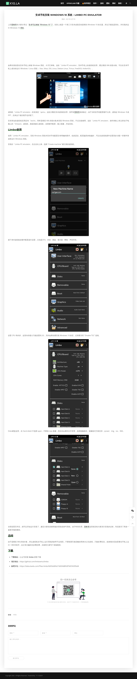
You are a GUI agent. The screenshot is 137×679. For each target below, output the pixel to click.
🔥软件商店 (86, 3)
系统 (22, 28)
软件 (95, 3)
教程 (119, 3)
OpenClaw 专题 (73, 3)
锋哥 (61, 602)
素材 (113, 3)
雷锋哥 (14, 24)
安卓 (63, 19)
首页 (62, 3)
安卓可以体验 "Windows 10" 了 (41, 24)
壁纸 (107, 3)
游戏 (101, 3)
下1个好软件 (73, 602)
